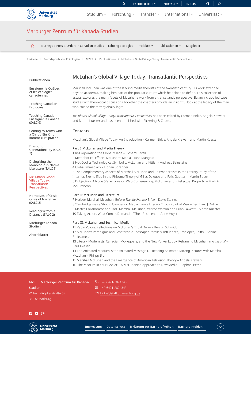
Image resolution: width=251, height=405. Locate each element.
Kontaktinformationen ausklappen (220, 326)
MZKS (85, 59)
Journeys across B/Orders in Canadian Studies (72, 46)
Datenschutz (119, 327)
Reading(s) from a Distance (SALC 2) (42, 212)
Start (121, 4)
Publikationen (171, 46)
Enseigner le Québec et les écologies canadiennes (44, 91)
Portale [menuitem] (171, 4)
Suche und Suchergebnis (217, 4)
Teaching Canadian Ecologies (43, 105)
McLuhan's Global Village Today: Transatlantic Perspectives (42, 181)
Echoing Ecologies (120, 46)
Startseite (31, 59)
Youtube (36, 313)
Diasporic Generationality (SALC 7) (45, 149)
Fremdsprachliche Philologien (60, 59)
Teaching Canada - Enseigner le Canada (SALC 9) (44, 118)
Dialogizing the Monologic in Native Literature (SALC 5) (44, 164)
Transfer (150, 14)
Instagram (43, 313)
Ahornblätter (38, 234)
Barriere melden (189, 327)
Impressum (97, 327)
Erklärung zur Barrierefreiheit (153, 327)
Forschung (124, 14)
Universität (211, 14)
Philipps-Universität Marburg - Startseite (45, 13)
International (180, 14)
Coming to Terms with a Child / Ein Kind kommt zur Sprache (45, 133)
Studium (97, 14)
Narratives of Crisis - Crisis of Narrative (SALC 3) (44, 198)
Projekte (146, 46)
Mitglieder (193, 46)
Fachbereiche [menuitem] (145, 4)
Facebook (30, 313)
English (192, 4)
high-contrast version (206, 4)
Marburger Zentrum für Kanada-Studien (34, 47)
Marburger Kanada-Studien (43, 224)
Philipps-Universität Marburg (46, 330)
